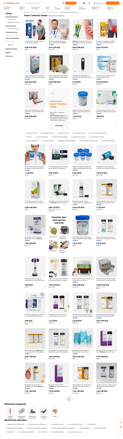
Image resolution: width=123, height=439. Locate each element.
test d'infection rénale (78, 133)
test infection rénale (63, 133)
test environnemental (47, 140)
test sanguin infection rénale (75, 424)
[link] (120, 422)
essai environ (10, 432)
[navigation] (13, 205)
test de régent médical (56, 432)
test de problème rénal (99, 428)
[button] (63, 3)
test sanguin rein (91, 424)
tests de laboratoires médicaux (14, 428)
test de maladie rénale (41, 137)
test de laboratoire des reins (96, 137)
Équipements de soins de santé (49, 12)
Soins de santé (35, 12)
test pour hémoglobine (31, 140)
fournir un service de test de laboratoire (36, 428)
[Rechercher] (71, 3)
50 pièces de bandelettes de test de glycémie (63, 428)
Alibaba (26, 12)
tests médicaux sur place (108, 140)
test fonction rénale (31, 133)
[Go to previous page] (65, 399)
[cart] (89, 3)
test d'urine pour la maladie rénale (88, 140)
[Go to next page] (76, 399)
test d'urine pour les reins (78, 137)
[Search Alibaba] (43, 3)
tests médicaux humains (47, 133)
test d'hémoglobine (83, 428)
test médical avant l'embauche (25, 432)
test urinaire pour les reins (74, 432)
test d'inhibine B (42, 432)
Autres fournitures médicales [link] (69, 12)
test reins (28, 137)
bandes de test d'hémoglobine (59, 137)
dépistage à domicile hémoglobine (66, 140)
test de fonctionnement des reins (97, 133)
